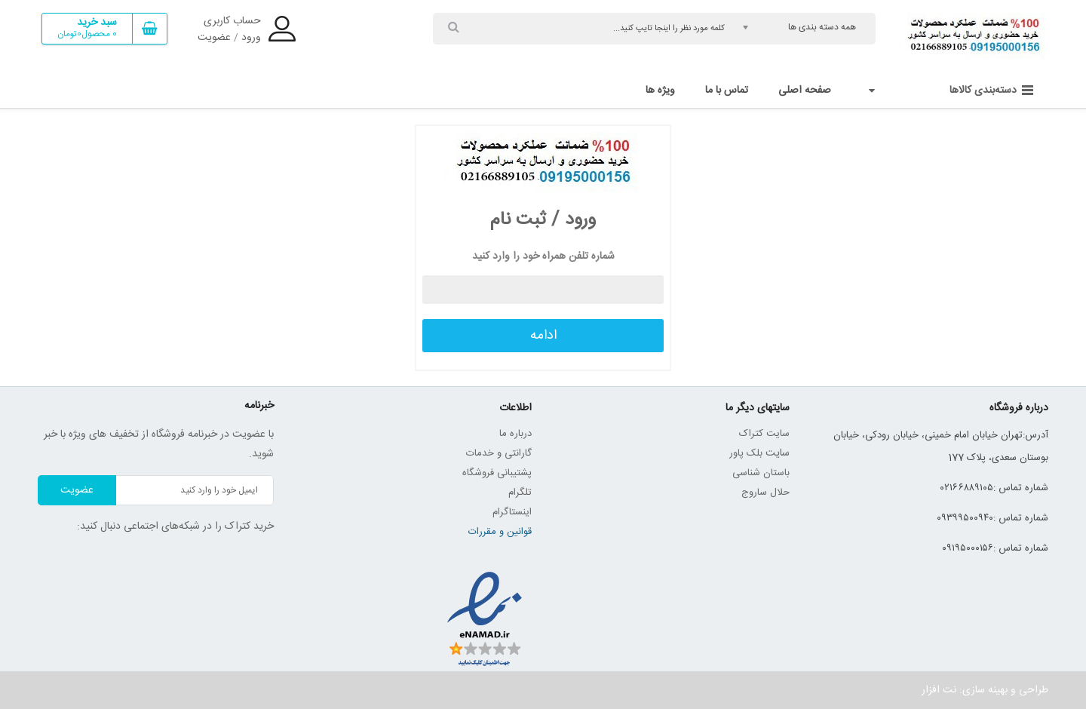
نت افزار (939, 690)
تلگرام (520, 492)
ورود (251, 38)
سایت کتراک (764, 433)
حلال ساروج (765, 492)
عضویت (214, 38)
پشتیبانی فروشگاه (497, 473)
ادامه (543, 335)
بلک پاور (745, 453)
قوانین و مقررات (500, 531)
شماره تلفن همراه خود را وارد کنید (543, 256)
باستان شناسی (761, 473)
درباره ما (515, 433)
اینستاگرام (512, 512)
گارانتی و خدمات (499, 453)
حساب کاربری (232, 21)
